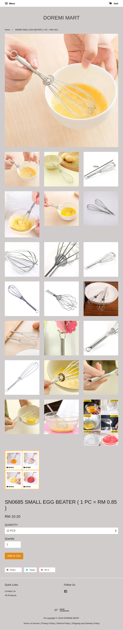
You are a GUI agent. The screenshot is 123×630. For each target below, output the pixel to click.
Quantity (9, 538)
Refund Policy (63, 623)
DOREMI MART (61, 18)
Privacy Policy (48, 623)
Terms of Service (31, 623)
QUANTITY (11, 525)
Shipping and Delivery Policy (85, 623)
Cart (113, 3)
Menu (10, 3)
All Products (10, 595)
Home (7, 30)
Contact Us (10, 591)
